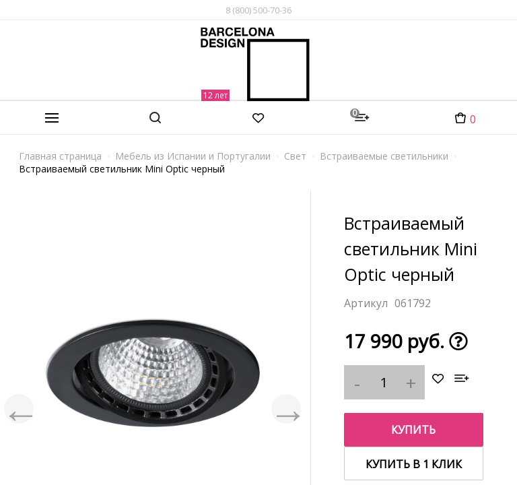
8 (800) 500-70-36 (258, 10)
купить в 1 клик (414, 464)
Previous (20, 409)
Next (285, 409)
